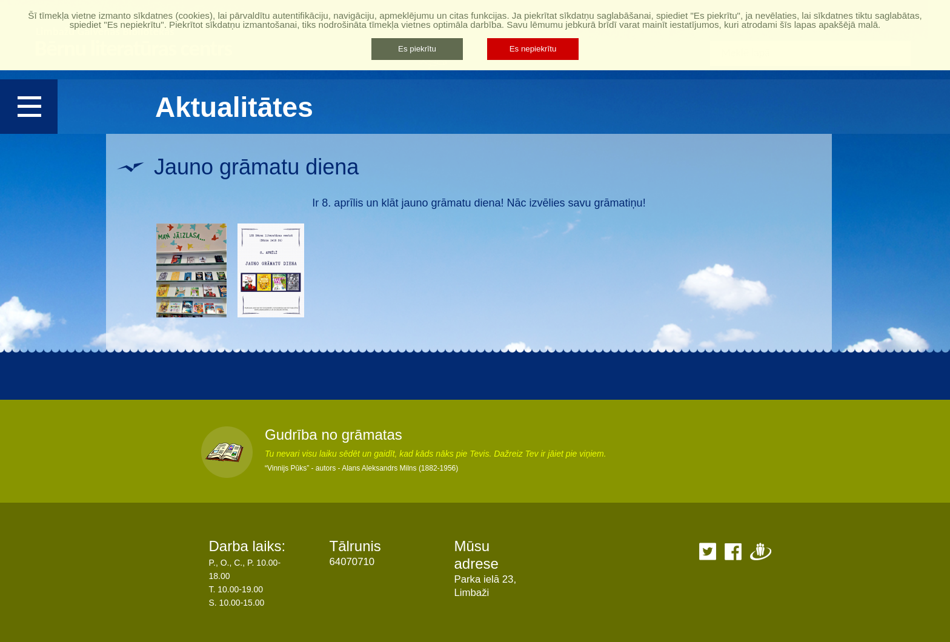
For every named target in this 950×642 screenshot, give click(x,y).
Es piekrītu (417, 48)
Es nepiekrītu (533, 48)
